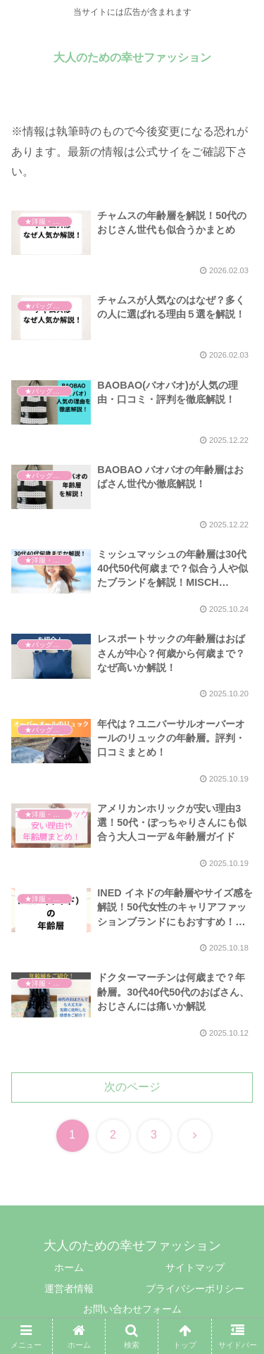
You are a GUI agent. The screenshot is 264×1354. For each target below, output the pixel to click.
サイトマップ (195, 1267)
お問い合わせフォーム (132, 1309)
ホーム (69, 1267)
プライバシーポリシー (195, 1288)
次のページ (132, 1087)
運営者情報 (69, 1288)
